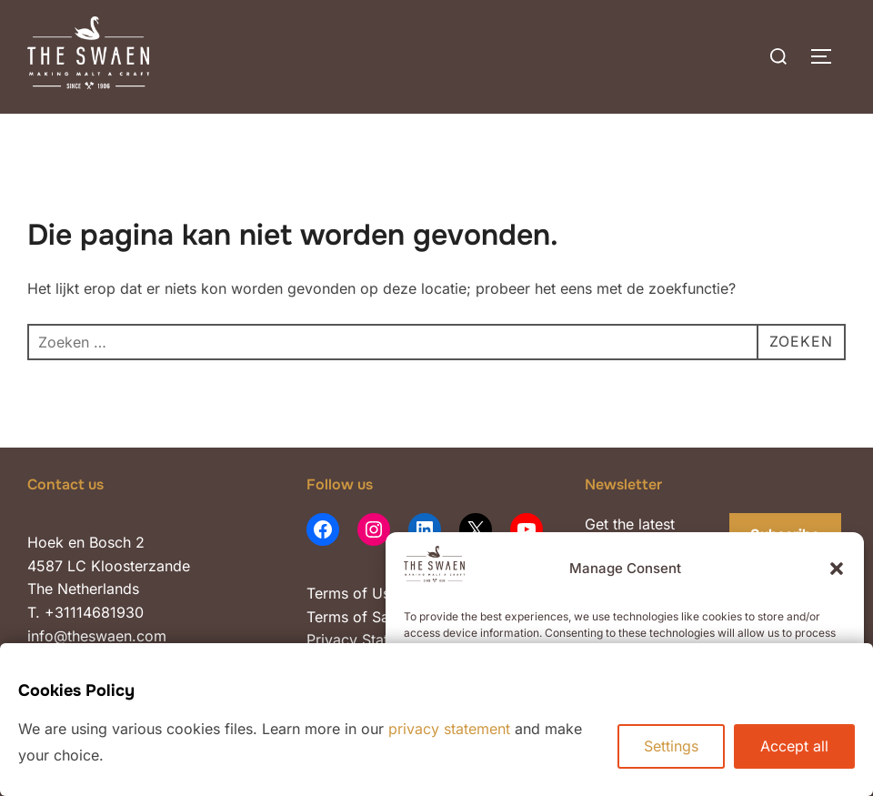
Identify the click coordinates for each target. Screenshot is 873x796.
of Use (373, 593)
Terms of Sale (353, 617)
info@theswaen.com (96, 636)
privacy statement (449, 729)
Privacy (334, 639)
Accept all (794, 746)
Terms (327, 593)
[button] (837, 568)
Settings (671, 746)
